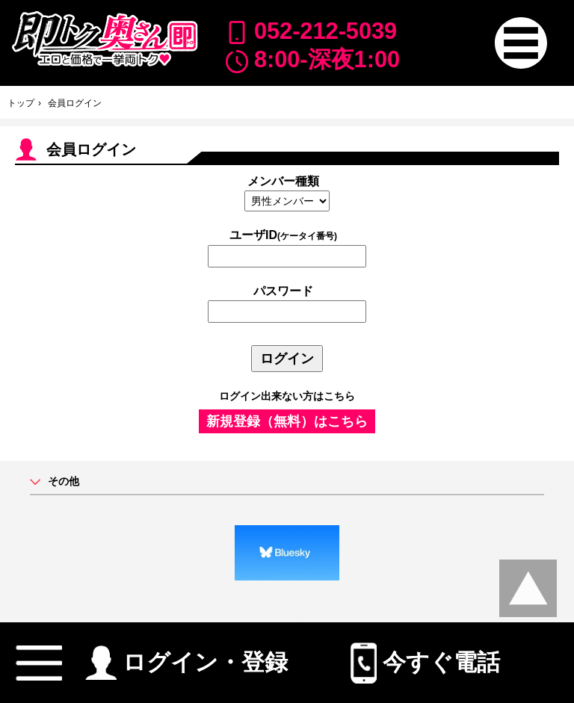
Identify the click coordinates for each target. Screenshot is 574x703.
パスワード (283, 291)
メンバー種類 (283, 181)
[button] (520, 43)
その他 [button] (63, 481)
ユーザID (283, 235)
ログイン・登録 (186, 656)
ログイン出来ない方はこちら (287, 396)
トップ (20, 103)
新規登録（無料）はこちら (287, 421)
